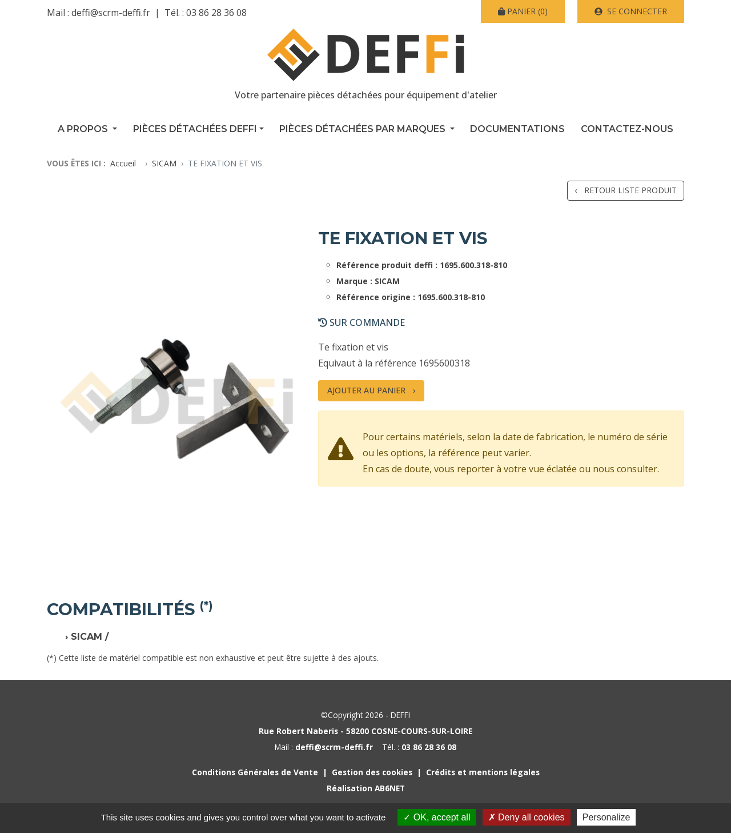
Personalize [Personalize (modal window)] (606, 817)
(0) (523, 11)
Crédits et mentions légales (483, 772)
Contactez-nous (627, 128)
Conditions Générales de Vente (255, 772)
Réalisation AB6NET (366, 788)
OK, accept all (436, 817)
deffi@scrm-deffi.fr (110, 12)
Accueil (123, 163)
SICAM (164, 163)
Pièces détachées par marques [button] (363, 128)
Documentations (517, 128)
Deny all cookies (526, 817)
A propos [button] (84, 128)
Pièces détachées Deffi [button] (195, 128)
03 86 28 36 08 (216, 12)
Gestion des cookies (372, 772)
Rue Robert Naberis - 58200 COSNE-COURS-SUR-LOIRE (365, 731)
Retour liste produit (630, 190)
